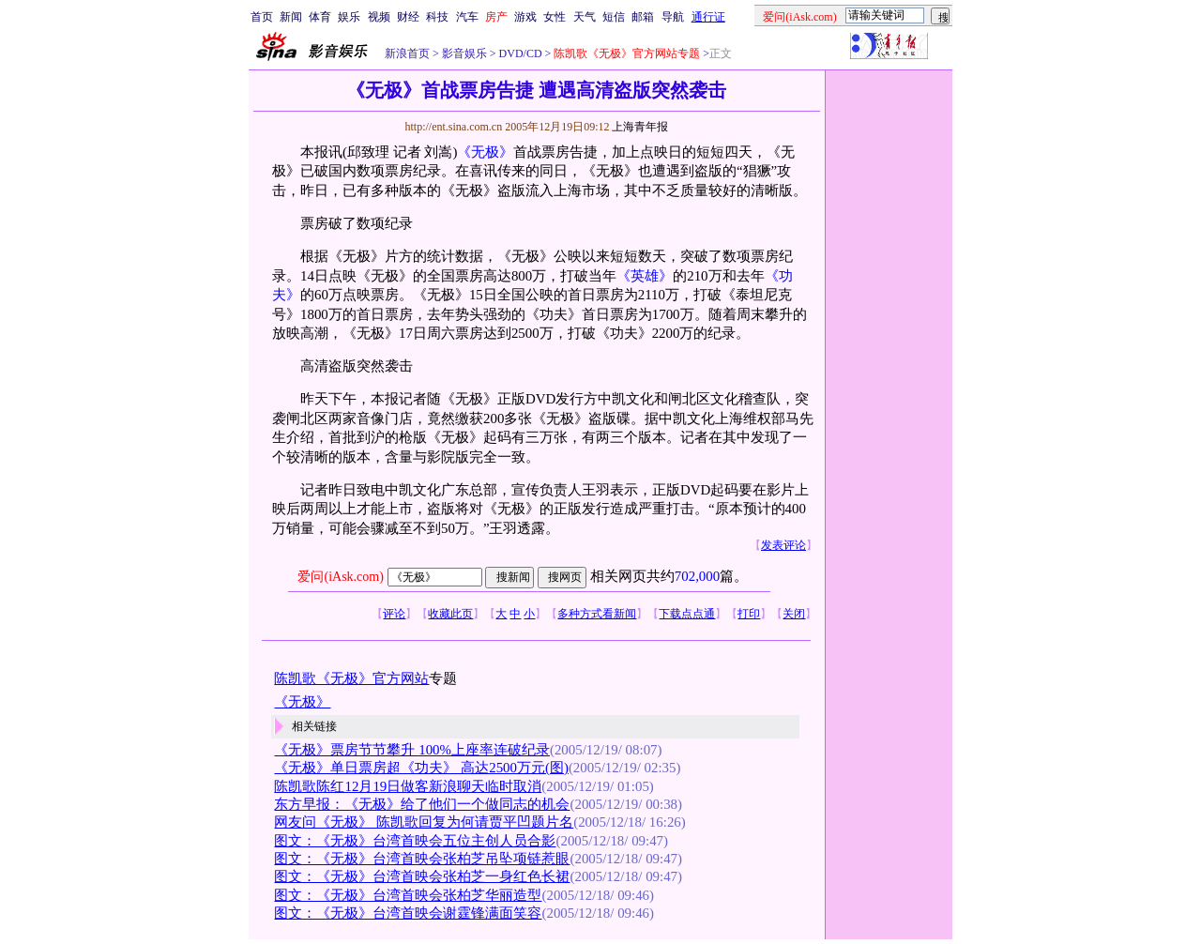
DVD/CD (519, 53)
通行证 (708, 16)
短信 (613, 16)
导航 (672, 16)
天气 (584, 16)
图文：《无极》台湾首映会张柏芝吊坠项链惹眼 (422, 858)
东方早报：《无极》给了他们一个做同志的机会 (422, 804)
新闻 (291, 16)
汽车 (467, 16)
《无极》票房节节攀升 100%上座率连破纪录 (411, 749)
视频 (379, 16)
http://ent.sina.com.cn (454, 126)
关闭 (794, 613)
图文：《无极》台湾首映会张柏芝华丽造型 (407, 895)
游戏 (525, 16)
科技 (437, 16)
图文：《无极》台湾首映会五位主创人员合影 (414, 840)
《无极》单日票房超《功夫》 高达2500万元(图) (421, 767)
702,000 (697, 576)
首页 (262, 16)
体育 (320, 16)
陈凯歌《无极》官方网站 (351, 678)
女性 (554, 16)
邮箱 (642, 16)
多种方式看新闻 (596, 613)
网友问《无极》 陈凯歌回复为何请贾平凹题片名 (423, 822)
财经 (408, 16)
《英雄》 (644, 275)
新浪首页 (407, 53)
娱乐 (349, 16)
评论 (394, 613)
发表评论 (783, 545)
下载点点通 (687, 613)
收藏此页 (450, 613)
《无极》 (485, 152)
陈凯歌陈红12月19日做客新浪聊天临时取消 (407, 786)
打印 (748, 613)
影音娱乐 (464, 53)
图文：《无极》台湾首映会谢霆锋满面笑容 (407, 913)
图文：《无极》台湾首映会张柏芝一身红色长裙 (422, 876)
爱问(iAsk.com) (340, 577)
